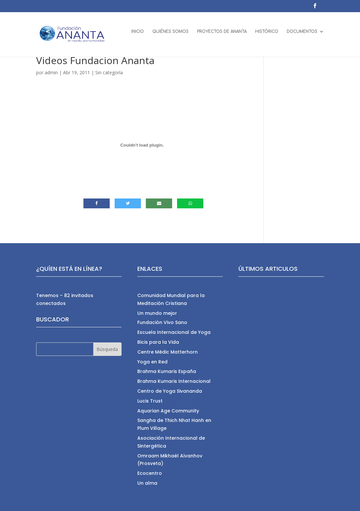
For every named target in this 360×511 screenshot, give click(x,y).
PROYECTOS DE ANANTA (222, 35)
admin (51, 72)
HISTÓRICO (266, 35)
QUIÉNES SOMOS (170, 35)
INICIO (137, 35)
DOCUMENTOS (302, 35)
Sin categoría (109, 72)
